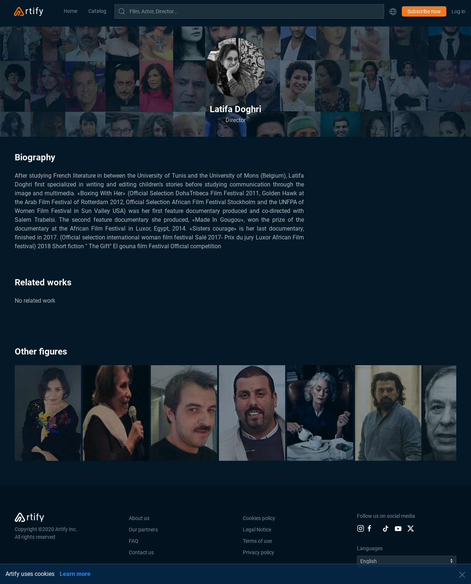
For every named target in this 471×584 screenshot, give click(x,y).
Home (70, 11)
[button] (393, 11)
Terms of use (257, 541)
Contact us (141, 552)
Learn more (75, 573)
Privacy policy (258, 552)
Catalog (97, 11)
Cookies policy (259, 518)
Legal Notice (257, 530)
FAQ (133, 541)
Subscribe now (424, 11)
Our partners (143, 530)
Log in (458, 11)
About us (139, 518)
